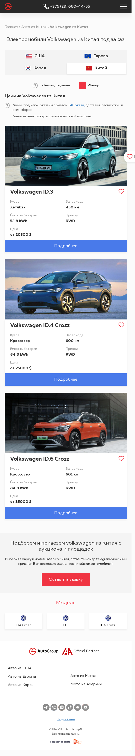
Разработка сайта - (61, 742)
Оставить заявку (66, 579)
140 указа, (76, 105)
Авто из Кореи (21, 685)
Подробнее (65, 246)
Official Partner (80, 651)
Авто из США (19, 668)
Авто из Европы (22, 677)
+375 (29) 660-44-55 (70, 7)
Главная (11, 27)
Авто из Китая (34, 27)
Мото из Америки (86, 684)
